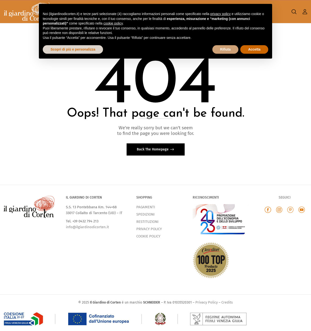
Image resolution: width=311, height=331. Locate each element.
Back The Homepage (153, 149)
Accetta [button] (254, 49)
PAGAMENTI (145, 207)
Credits (227, 302)
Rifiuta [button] (225, 49)
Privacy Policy (206, 302)
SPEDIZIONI (145, 214)
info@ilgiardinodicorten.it (87, 227)
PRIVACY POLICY (149, 229)
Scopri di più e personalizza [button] (73, 49)
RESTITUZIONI (147, 221)
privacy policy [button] (220, 14)
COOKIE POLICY (148, 236)
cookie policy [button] (113, 23)
